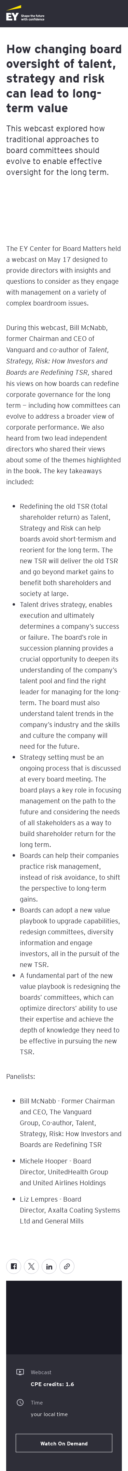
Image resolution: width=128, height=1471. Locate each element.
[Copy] (66, 1266)
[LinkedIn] (49, 1266)
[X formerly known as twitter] (31, 1266)
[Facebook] (13, 1266)
